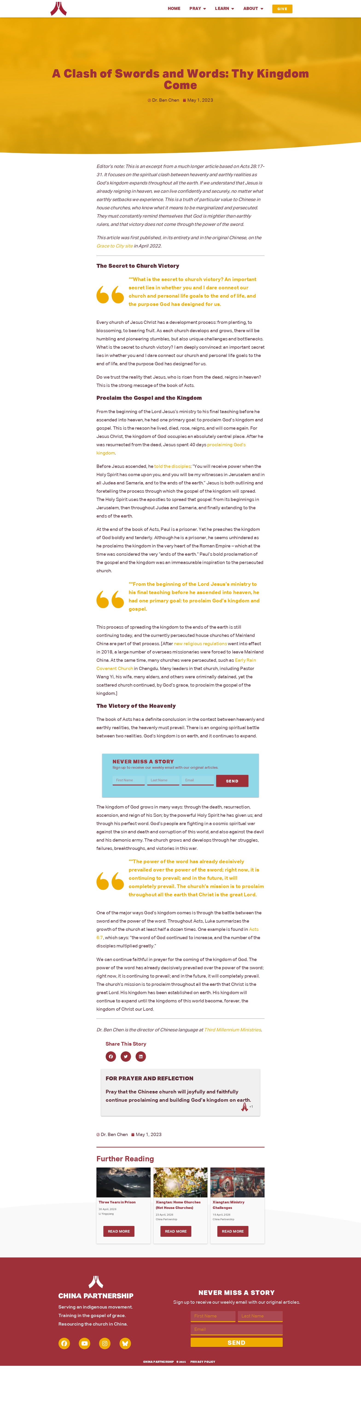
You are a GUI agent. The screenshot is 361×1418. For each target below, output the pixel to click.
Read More (119, 1232)
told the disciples (172, 466)
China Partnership (158, 1362)
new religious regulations (200, 643)
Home (174, 9)
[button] (111, 1056)
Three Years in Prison (117, 1202)
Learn (224, 8)
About (253, 8)
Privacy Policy (202, 1362)
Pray (197, 8)
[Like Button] (244, 1106)
